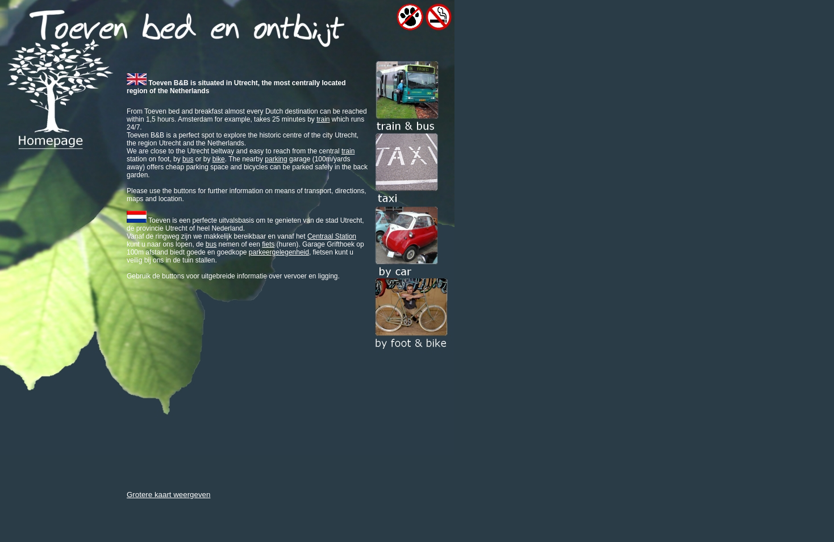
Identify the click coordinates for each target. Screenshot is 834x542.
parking (276, 159)
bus (187, 159)
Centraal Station (331, 236)
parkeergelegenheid (279, 252)
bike (218, 159)
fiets (268, 244)
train (323, 119)
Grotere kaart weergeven (168, 494)
